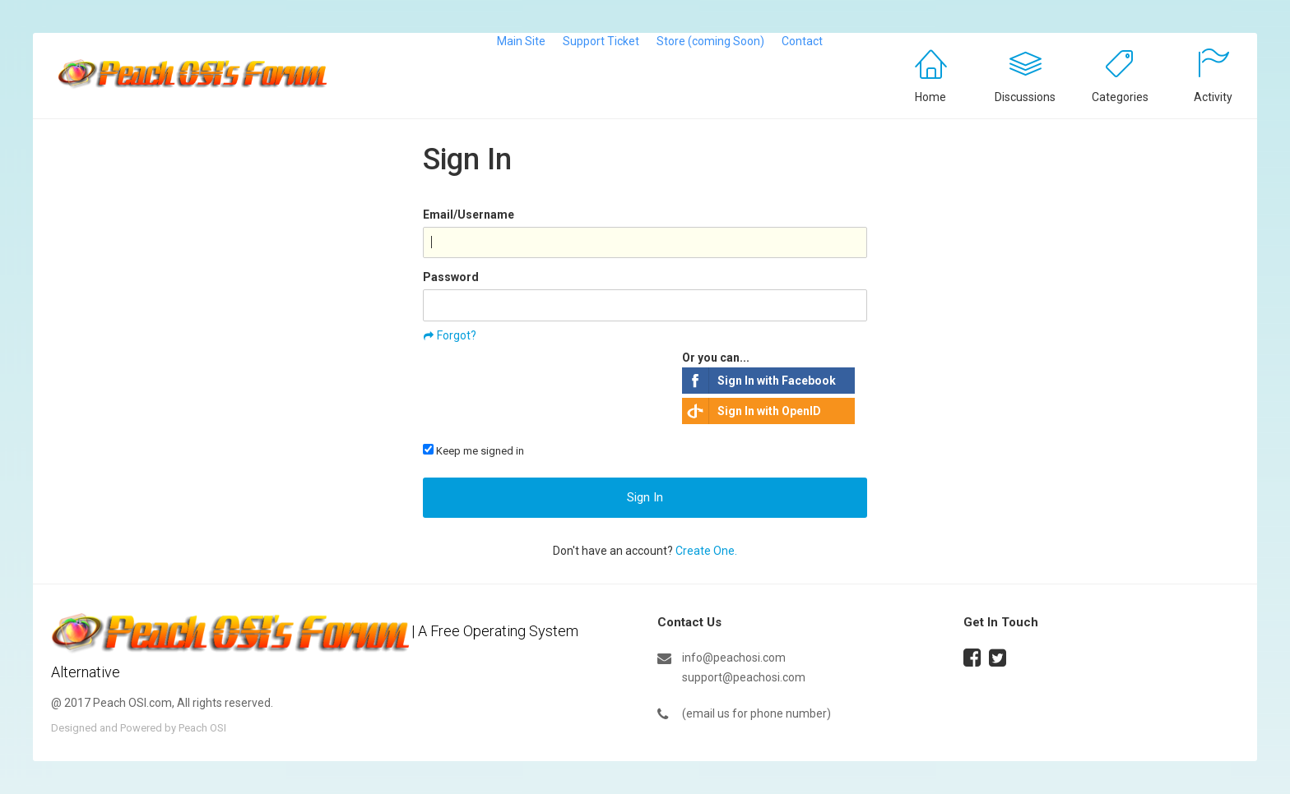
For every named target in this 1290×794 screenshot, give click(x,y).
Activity (1213, 97)
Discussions (1025, 97)
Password (451, 277)
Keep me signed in (473, 450)
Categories (1120, 97)
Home (930, 97)
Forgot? (456, 335)
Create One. (706, 550)
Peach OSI (202, 728)
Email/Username (468, 214)
